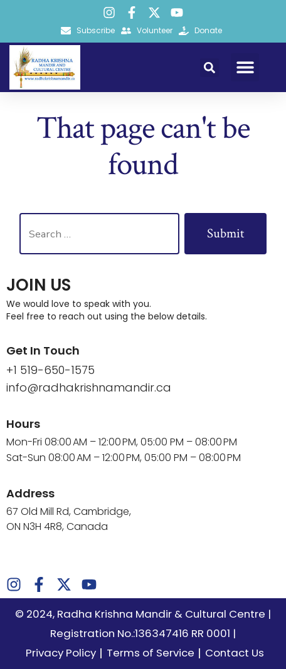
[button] (209, 67)
